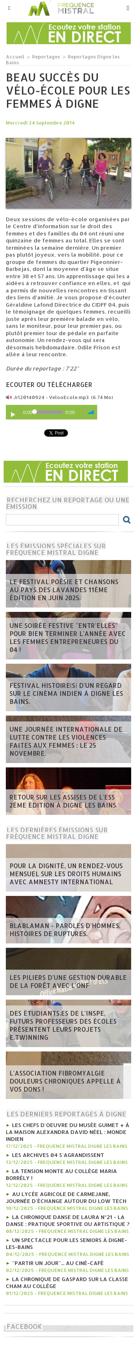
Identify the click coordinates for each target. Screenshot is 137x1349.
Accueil (15, 57)
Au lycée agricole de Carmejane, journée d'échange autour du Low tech (66, 1197)
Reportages (46, 57)
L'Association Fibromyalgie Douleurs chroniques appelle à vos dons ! (65, 1081)
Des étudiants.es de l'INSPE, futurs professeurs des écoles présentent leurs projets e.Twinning (63, 1025)
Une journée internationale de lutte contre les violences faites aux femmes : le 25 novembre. (65, 741)
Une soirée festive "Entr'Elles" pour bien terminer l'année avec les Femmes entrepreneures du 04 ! (67, 637)
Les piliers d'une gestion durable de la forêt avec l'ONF (68, 981)
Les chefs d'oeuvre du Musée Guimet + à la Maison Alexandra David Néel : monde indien (67, 1132)
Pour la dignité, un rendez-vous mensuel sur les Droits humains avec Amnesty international (66, 874)
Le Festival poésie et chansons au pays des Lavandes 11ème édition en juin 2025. (63, 590)
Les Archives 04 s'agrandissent (58, 1154)
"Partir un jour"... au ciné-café (58, 1263)
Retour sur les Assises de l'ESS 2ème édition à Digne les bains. (63, 801)
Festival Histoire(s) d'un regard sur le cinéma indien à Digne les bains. (66, 693)
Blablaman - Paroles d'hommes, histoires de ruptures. (65, 929)
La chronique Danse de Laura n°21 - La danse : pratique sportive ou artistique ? (68, 1220)
